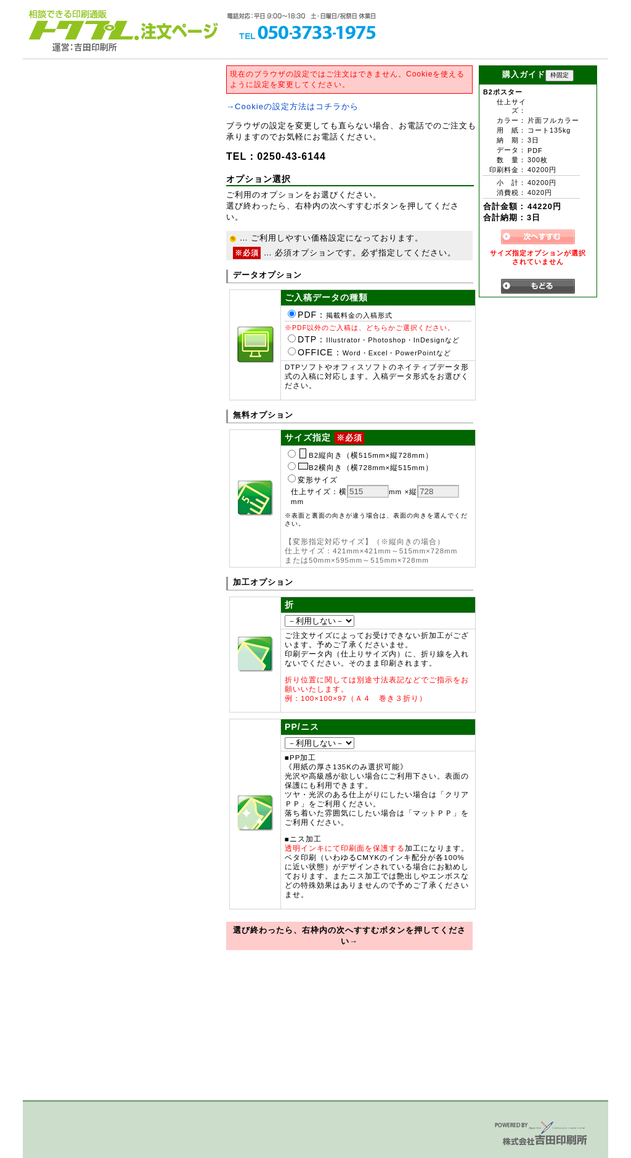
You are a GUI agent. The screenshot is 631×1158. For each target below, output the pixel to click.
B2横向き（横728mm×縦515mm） (360, 467)
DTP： (374, 339)
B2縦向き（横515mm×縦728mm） (360, 455)
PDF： (340, 315)
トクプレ (81, 24)
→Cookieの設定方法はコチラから (292, 106)
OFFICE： (369, 352)
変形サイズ (313, 480)
